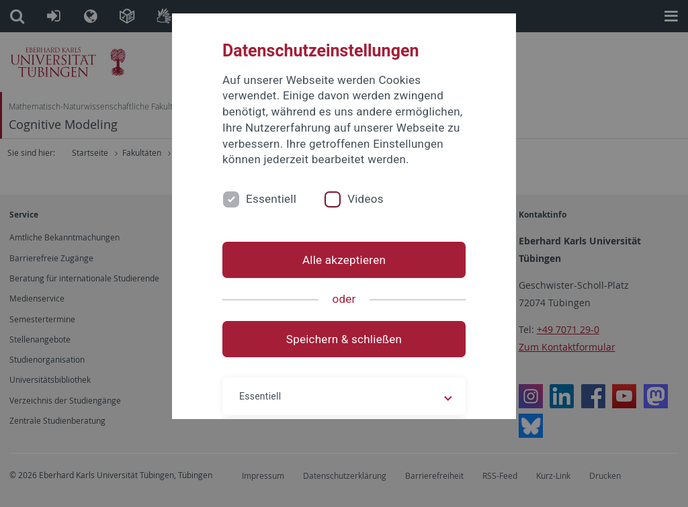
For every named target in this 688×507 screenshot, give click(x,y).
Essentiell (271, 198)
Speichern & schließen (344, 339)
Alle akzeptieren (344, 260)
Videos (365, 198)
